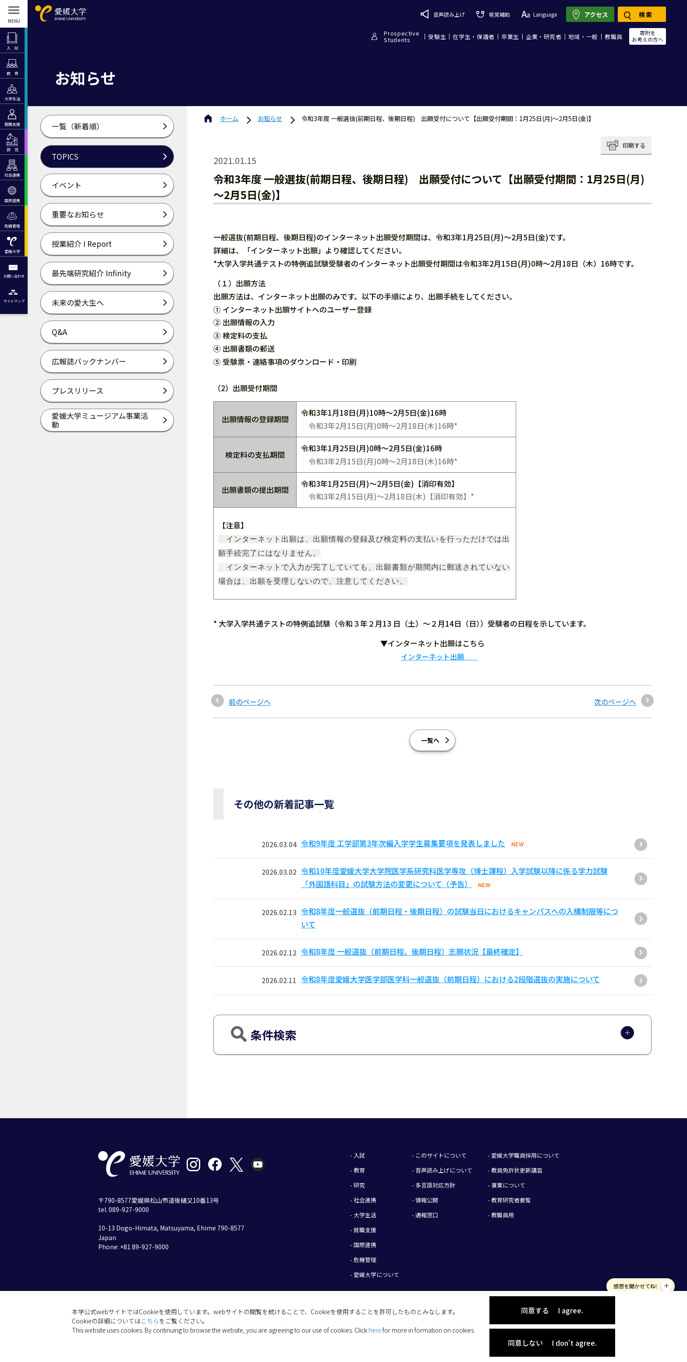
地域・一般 (583, 36)
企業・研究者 (544, 36)
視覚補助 (493, 14)
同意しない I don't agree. (552, 1342)
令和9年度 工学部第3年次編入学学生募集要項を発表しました (403, 836)
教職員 (614, 36)
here (374, 1330)
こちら (150, 1320)
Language (539, 14)
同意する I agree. (552, 1310)
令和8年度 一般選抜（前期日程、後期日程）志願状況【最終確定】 (412, 944)
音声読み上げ (443, 14)
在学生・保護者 (474, 36)
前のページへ (250, 695)
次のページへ (615, 695)
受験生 (437, 36)
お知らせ (270, 118)
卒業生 (510, 36)
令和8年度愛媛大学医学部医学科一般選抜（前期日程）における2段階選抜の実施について (450, 972)
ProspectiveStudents (401, 36)
